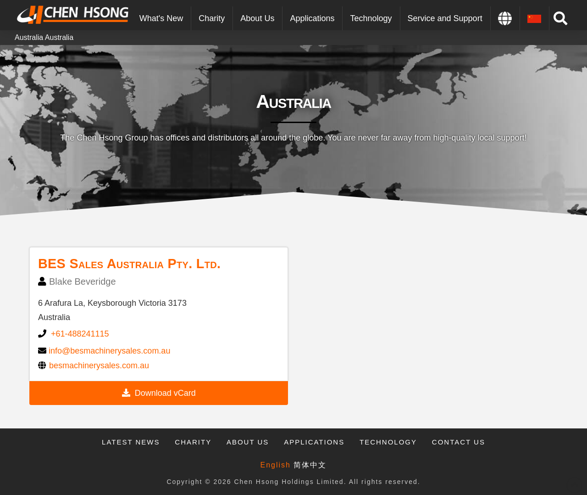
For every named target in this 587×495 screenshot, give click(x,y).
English (275, 465)
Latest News (131, 442)
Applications (314, 442)
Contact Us (458, 442)
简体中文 (310, 465)
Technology (388, 442)
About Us (248, 442)
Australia (29, 37)
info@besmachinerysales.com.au (109, 350)
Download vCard (165, 393)
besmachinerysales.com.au (99, 365)
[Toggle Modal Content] (560, 18)
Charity (193, 442)
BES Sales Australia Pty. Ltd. (129, 263)
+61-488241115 (80, 333)
